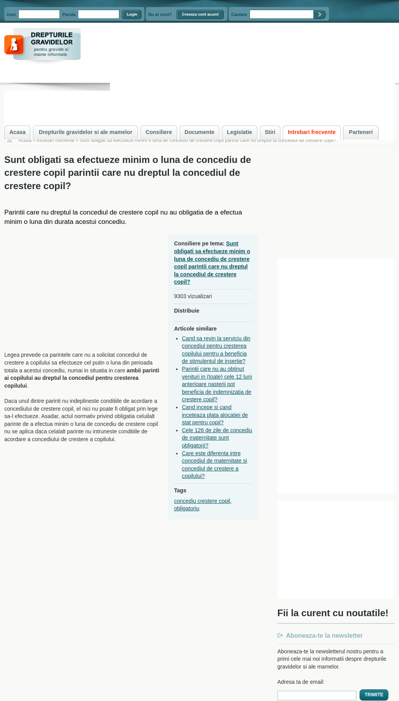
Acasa (24, 140)
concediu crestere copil (202, 501)
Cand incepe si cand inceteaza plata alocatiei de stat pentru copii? (215, 415)
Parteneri (361, 132)
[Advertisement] (70, 288)
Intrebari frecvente (56, 140)
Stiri (270, 132)
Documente (199, 132)
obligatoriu (187, 508)
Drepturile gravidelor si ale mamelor (85, 132)
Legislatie (239, 132)
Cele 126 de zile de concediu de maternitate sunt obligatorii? (217, 438)
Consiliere (159, 132)
